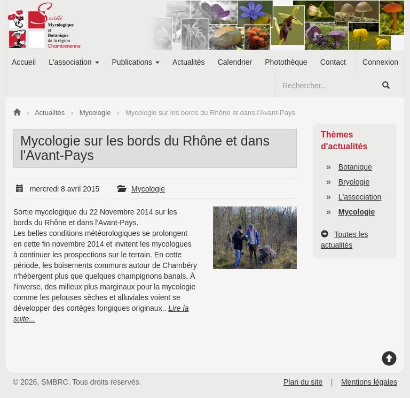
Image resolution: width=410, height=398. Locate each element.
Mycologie (148, 189)
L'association (360, 197)
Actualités (188, 62)
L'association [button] (74, 62)
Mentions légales (369, 382)
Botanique (355, 167)
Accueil (24, 62)
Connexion (380, 62)
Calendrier (235, 62)
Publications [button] (136, 62)
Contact (333, 62)
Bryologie (353, 182)
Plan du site (302, 382)
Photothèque (286, 62)
